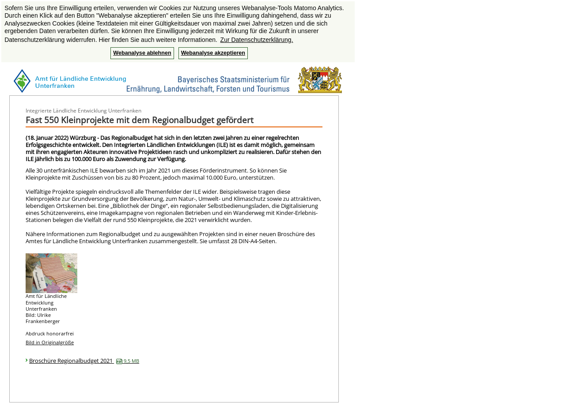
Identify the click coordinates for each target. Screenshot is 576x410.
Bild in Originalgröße (50, 342)
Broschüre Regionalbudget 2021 (84, 361)
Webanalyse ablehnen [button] (142, 53)
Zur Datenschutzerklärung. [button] (256, 39)
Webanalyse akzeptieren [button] (213, 53)
